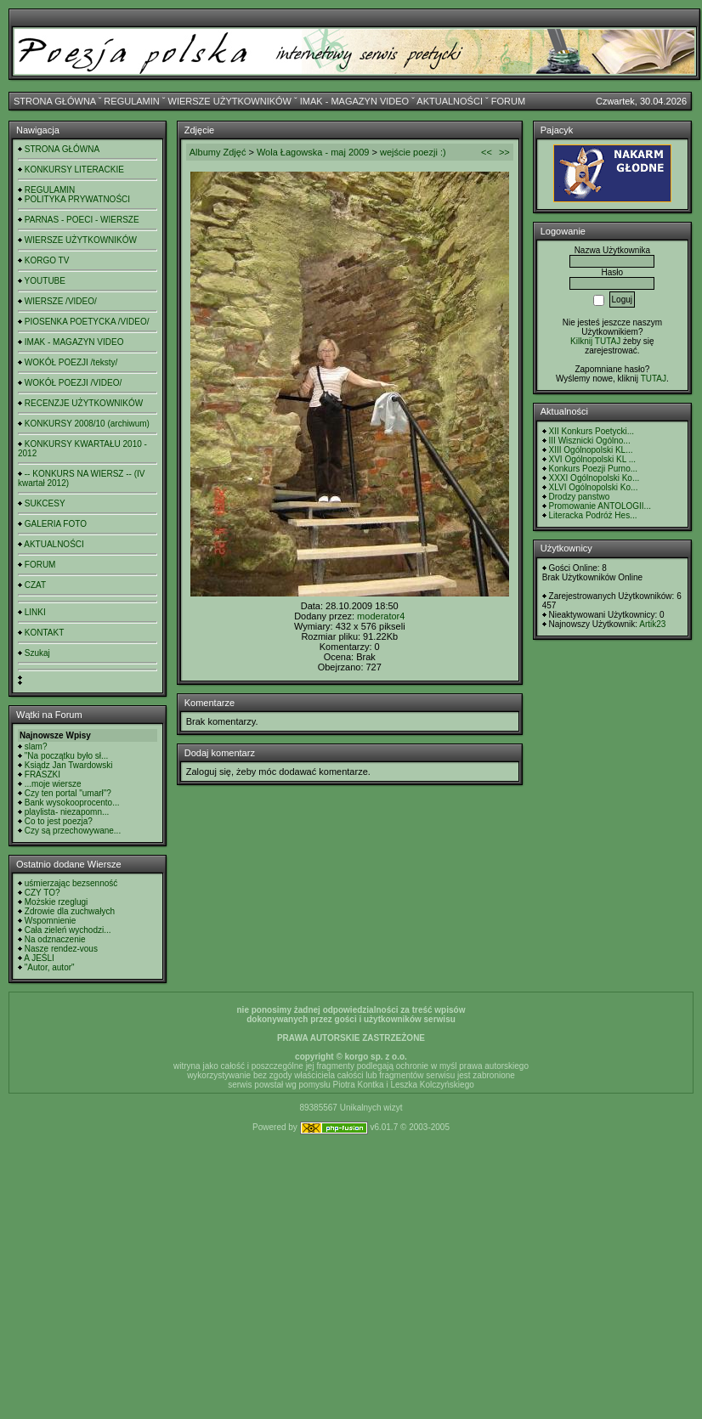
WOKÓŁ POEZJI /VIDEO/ (73, 382)
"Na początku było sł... (67, 755)
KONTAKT (44, 632)
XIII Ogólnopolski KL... (591, 450)
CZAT (35, 585)
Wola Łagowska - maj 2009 (313, 152)
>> (504, 152)
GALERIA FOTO (56, 524)
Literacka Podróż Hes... (593, 515)
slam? (36, 746)
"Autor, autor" (50, 967)
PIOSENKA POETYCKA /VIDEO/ (87, 321)
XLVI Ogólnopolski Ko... (593, 487)
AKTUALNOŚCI (449, 101)
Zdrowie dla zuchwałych (70, 911)
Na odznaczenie (55, 939)
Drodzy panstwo (579, 496)
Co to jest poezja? (59, 821)
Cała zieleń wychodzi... (68, 930)
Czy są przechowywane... (73, 830)
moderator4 (381, 616)
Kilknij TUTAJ (595, 341)
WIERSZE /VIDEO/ (61, 301)
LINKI (35, 612)
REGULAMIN (131, 101)
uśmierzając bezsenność (71, 883)
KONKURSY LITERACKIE (74, 169)
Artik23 (652, 624)
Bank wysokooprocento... (72, 802)
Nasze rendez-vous (61, 948)
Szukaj (37, 653)
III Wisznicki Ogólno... (590, 440)
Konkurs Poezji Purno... (593, 468)
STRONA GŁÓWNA (55, 101)
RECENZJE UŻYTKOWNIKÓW (84, 403)
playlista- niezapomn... (67, 812)
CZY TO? (42, 892)
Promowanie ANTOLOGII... (600, 506)
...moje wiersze (53, 784)
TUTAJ (653, 378)
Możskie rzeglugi (56, 902)
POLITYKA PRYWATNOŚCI (77, 199)
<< (486, 152)
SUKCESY (45, 503)
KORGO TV (47, 260)
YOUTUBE (45, 280)
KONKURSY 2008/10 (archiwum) (87, 423)
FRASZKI (42, 774)
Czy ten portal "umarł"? (68, 793)
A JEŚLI (39, 958)
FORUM (508, 101)
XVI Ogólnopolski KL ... (592, 459)
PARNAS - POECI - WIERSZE (82, 219)
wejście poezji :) (413, 152)
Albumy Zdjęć (218, 152)
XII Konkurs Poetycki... (592, 431)
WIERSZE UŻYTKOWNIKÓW (230, 101)
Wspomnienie (50, 920)
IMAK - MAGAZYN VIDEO (354, 101)
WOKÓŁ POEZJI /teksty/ (71, 362)
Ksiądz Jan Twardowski (69, 765)
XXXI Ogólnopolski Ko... (594, 478)
